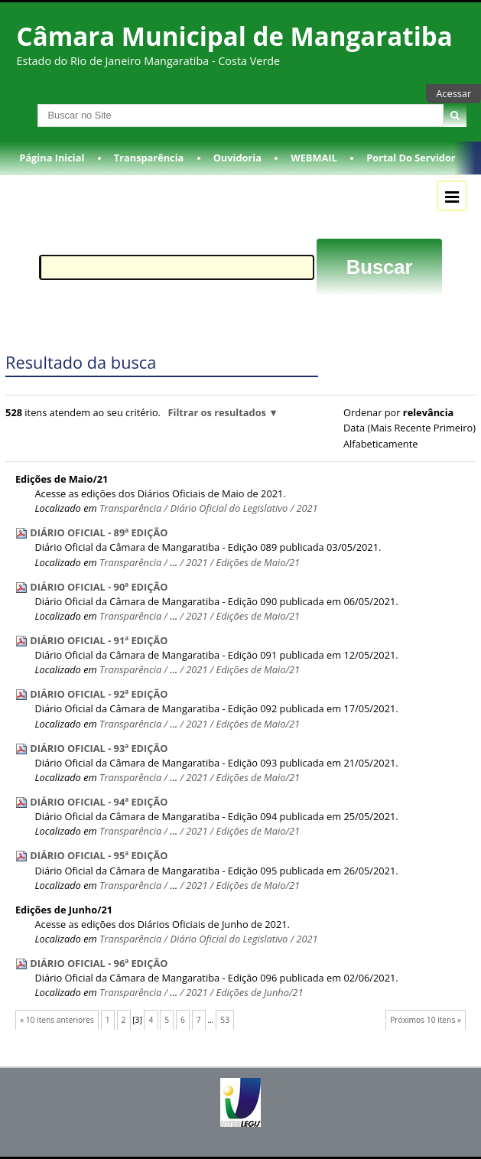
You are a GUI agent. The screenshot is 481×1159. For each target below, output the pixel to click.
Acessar (453, 93)
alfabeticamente (380, 444)
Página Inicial (51, 157)
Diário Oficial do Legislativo (229, 508)
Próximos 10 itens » (425, 1019)
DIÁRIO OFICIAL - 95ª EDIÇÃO (98, 855)
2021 (306, 508)
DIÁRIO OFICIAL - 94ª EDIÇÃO (98, 802)
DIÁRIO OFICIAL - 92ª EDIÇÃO (98, 694)
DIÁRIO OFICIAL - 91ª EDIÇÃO (98, 640)
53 (224, 1019)
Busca (14, 103)
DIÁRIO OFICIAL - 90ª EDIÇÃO (98, 587)
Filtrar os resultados (217, 412)
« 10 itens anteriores (57, 1019)
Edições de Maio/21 (61, 479)
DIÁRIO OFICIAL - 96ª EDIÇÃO (98, 963)
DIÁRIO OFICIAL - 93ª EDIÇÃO (98, 748)
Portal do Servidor (410, 157)
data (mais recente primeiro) (409, 428)
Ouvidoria (237, 157)
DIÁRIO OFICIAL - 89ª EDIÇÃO (98, 532)
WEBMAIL (314, 157)
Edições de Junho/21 (63, 909)
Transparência (149, 157)
